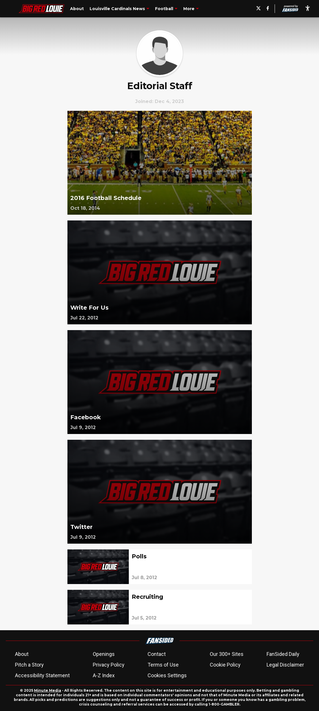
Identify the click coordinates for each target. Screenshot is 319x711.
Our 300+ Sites (227, 654)
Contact (157, 654)
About (22, 654)
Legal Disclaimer (285, 665)
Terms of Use (163, 665)
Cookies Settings (167, 675)
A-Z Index (104, 675)
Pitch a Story (29, 665)
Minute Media (47, 690)
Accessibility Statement (42, 675)
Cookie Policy (225, 665)
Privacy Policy (108, 665)
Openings (104, 654)
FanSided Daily (283, 654)
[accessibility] (307, 8)
